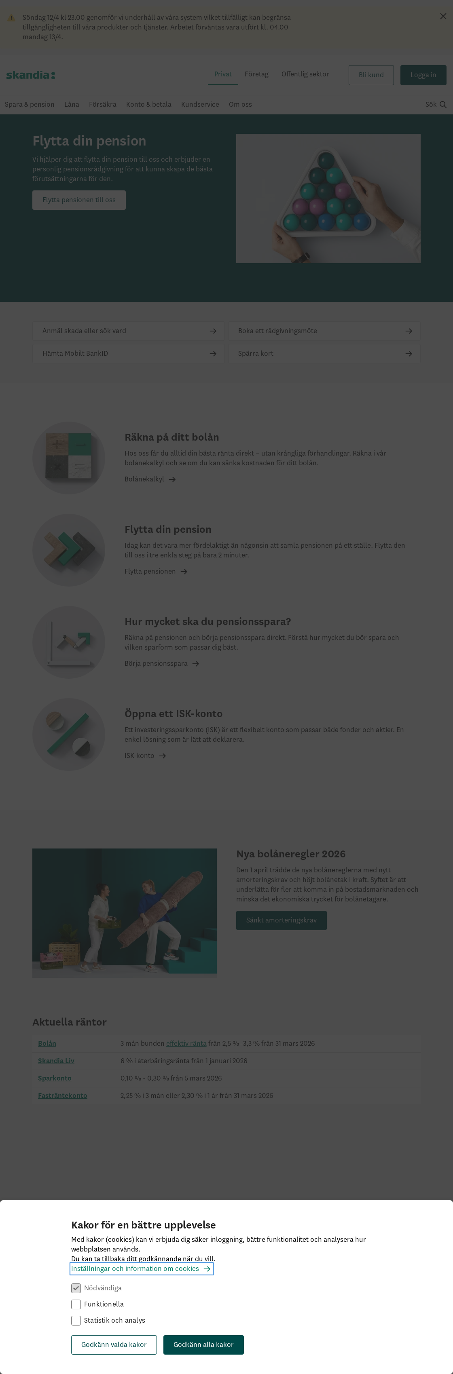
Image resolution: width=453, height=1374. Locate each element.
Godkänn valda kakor (114, 1345)
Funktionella (104, 1304)
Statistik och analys (114, 1320)
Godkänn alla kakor (204, 1345)
